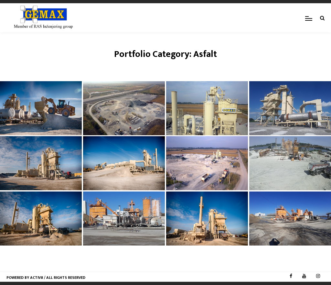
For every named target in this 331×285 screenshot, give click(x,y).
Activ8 (36, 277)
